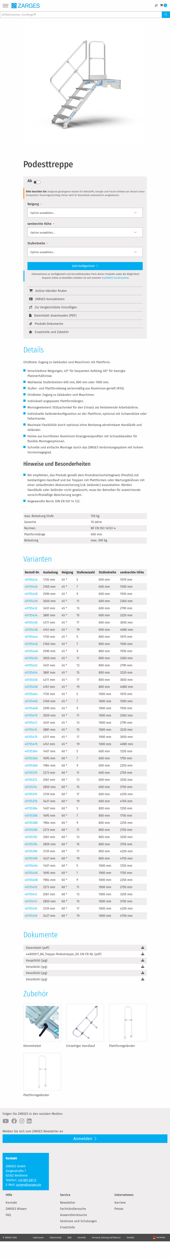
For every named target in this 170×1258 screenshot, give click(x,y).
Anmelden (83, 1138)
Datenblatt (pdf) (37, 948)
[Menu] (5, 6)
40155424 (31, 579)
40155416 (31, 908)
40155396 (31, 851)
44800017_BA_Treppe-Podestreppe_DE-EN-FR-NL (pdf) (63, 954)
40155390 (31, 830)
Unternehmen (123, 1195)
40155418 (31, 916)
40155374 (31, 787)
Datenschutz (55, 1237)
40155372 (31, 780)
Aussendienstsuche (73, 1215)
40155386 (31, 815)
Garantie (82, 1237)
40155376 (31, 794)
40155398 (31, 858)
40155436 (31, 622)
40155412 (31, 894)
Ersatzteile (67, 1227)
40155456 (31, 680)
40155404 (31, 866)
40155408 (31, 880)
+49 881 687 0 (27, 1180)
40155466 (31, 701)
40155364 (31, 751)
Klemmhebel (32, 1046)
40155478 (31, 744)
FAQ (8, 1215)
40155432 (31, 608)
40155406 (31, 873)
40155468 (31, 708)
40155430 (31, 601)
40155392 (31, 837)
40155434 (31, 615)
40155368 (31, 765)
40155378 (31, 801)
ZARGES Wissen (16, 1209)
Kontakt (11, 1202)
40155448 (31, 651)
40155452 (31, 665)
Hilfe (9, 1195)
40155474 (31, 730)
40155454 (31, 672)
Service (65, 1195)
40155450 (31, 658)
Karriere (120, 1202)
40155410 (31, 887)
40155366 (31, 758)
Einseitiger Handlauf (80, 1046)
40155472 (31, 723)
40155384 (31, 808)
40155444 (31, 637)
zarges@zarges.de (28, 1185)
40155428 (31, 594)
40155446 (31, 644)
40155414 (31, 901)
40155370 (31, 773)
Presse (118, 1209)
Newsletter (67, 1202)
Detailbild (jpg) (36, 967)
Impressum (38, 1237)
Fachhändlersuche (73, 1209)
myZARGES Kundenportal (115, 277)
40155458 (31, 687)
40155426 (31, 587)
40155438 (31, 630)
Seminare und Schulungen (78, 1221)
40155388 (31, 823)
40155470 (31, 715)
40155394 (31, 844)
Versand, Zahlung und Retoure (106, 1237)
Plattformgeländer (122, 1046)
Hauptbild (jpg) (36, 960)
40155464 (31, 694)
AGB (69, 1237)
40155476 (31, 737)
